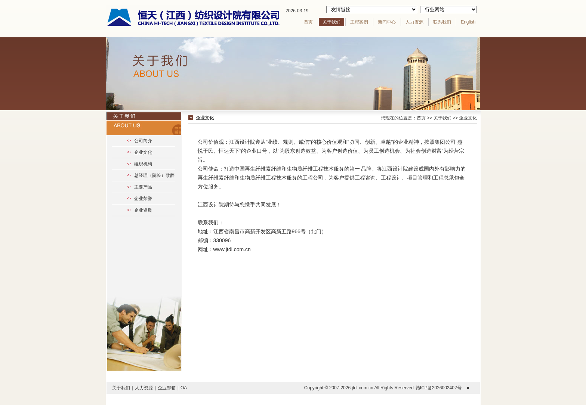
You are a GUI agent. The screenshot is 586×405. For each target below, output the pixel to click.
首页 (308, 22)
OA (184, 387)
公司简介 (143, 140)
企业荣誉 (143, 198)
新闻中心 (387, 22)
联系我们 (442, 22)
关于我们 (331, 22)
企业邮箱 (167, 387)
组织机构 (143, 163)
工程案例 (359, 22)
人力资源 (414, 22)
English (468, 22)
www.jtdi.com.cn (232, 249)
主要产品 (143, 187)
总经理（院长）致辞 (154, 175)
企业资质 (143, 210)
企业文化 (143, 152)
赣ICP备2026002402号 (439, 387)
